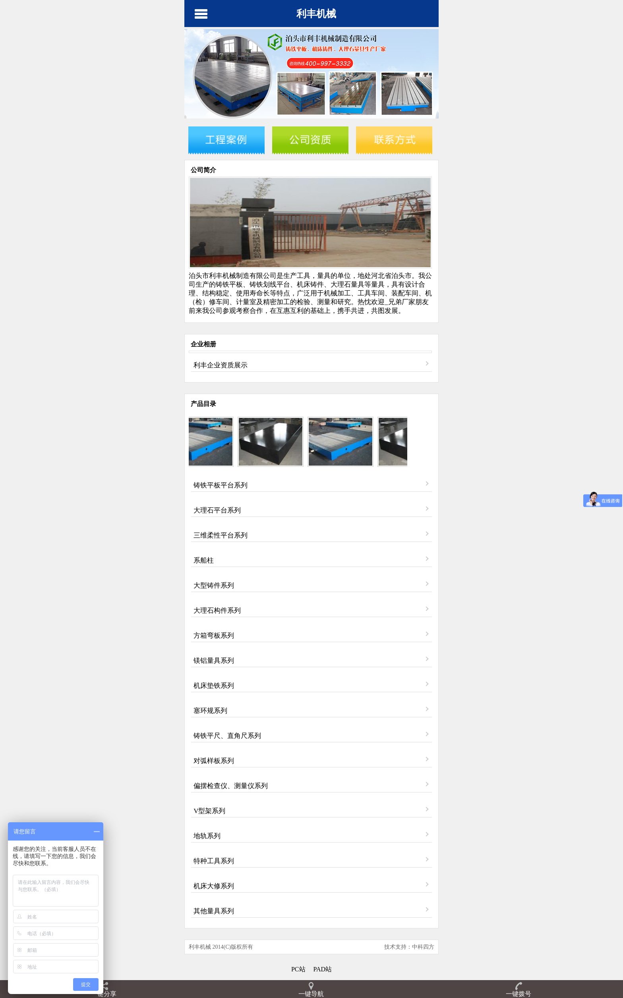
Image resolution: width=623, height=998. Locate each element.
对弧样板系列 (213, 761)
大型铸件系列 (213, 585)
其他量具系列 (213, 911)
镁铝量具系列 (213, 660)
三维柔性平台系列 (220, 535)
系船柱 (203, 560)
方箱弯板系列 (213, 635)
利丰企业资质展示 (220, 365)
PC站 (298, 969)
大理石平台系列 (217, 510)
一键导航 (311, 993)
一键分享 (103, 993)
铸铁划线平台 (270, 284)
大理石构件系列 (217, 610)
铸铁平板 (229, 284)
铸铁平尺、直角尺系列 (227, 736)
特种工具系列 (213, 861)
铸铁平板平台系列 (220, 485)
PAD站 (322, 969)
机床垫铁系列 (213, 685)
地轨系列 (207, 836)
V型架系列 (209, 811)
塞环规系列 (210, 711)
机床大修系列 (213, 886)
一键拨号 (518, 993)
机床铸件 (310, 284)
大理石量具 (347, 284)
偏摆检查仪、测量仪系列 (230, 786)
